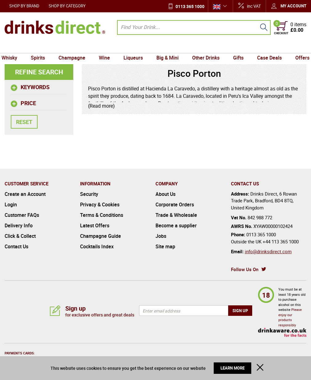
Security (89, 194)
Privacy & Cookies (99, 204)
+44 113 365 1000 (281, 241)
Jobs (161, 236)
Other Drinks (204, 47)
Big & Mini (167, 47)
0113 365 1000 (190, 6)
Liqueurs (133, 47)
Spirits (41, 47)
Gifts (236, 47)
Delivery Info (19, 225)
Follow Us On (244, 269)
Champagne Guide (100, 236)
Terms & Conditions (101, 215)
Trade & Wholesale (176, 215)
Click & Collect (20, 236)
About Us (166, 194)
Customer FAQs (22, 215)
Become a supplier (176, 225)
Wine (105, 47)
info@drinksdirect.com (268, 251)
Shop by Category (67, 6)
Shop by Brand (24, 6)
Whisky (14, 47)
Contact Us (16, 246)
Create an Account (25, 194)
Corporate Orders (175, 204)
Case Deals (265, 47)
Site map (165, 246)
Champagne (74, 47)
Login (11, 204)
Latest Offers (94, 225)
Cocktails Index (97, 246)
